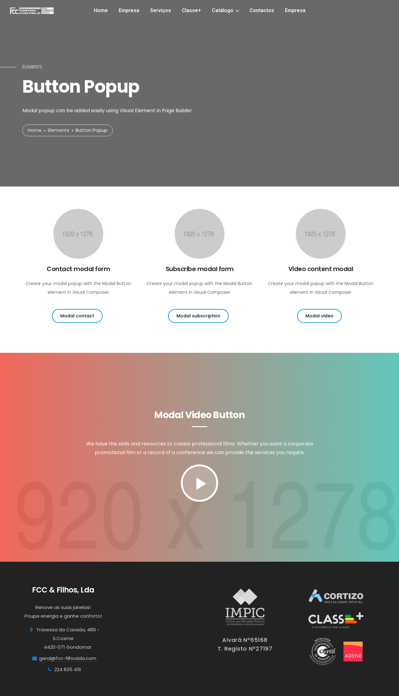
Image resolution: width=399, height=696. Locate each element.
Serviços (160, 10)
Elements (58, 130)
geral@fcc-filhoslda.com (67, 658)
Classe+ (191, 10)
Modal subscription (198, 316)
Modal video (319, 316)
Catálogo (222, 10)
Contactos (262, 10)
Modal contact (77, 316)
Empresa (129, 10)
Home (101, 10)
